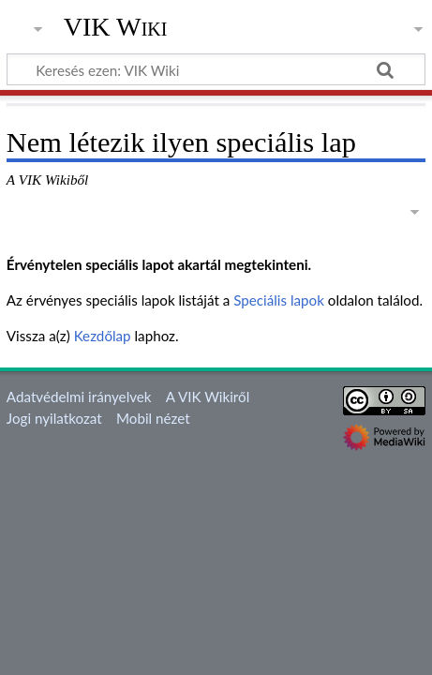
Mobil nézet (153, 418)
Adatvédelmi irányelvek (79, 396)
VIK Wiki (116, 27)
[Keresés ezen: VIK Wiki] (216, 69)
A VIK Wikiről (207, 396)
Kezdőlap (102, 335)
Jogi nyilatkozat (54, 418)
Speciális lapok (278, 300)
